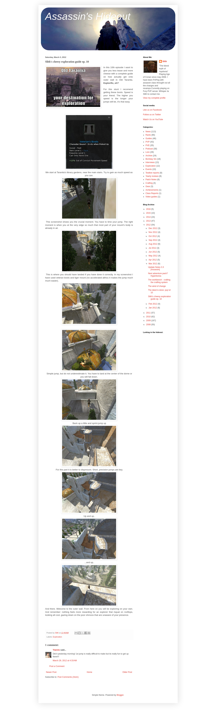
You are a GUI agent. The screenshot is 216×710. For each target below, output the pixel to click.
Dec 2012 (153, 228)
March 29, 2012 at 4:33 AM (65, 660)
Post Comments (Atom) (68, 677)
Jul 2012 (152, 248)
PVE (148, 145)
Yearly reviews (152, 176)
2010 (148, 316)
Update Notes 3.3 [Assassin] (156, 268)
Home (89, 672)
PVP (148, 142)
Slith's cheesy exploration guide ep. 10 (159, 297)
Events (149, 169)
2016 (148, 209)
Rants (148, 135)
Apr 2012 (152, 260)
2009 (148, 320)
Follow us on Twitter (152, 114)
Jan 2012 (152, 308)
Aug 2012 (153, 244)
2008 (148, 324)
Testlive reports (152, 173)
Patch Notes (151, 179)
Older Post (127, 672)
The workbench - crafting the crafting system (159, 281)
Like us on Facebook (152, 110)
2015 (148, 213)
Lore (148, 152)
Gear (148, 186)
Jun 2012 (152, 252)
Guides (149, 138)
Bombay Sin (151, 159)
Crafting (149, 183)
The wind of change (157, 286)
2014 (148, 217)
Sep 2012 (153, 240)
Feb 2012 (153, 304)
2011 (148, 313)
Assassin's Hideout (87, 16)
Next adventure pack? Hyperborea (158, 274)
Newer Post (51, 672)
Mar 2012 (153, 263)
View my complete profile (154, 98)
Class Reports (152, 193)
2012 (148, 225)
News (148, 131)
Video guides (151, 197)
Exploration (57, 637)
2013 (148, 221)
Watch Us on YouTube (153, 119)
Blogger (120, 695)
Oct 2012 (152, 236)
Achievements (152, 190)
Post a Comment (56, 666)
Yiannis (56, 650)
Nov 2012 (153, 232)
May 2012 (153, 256)
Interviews (150, 162)
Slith (165, 61)
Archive (149, 155)
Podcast (149, 149)
